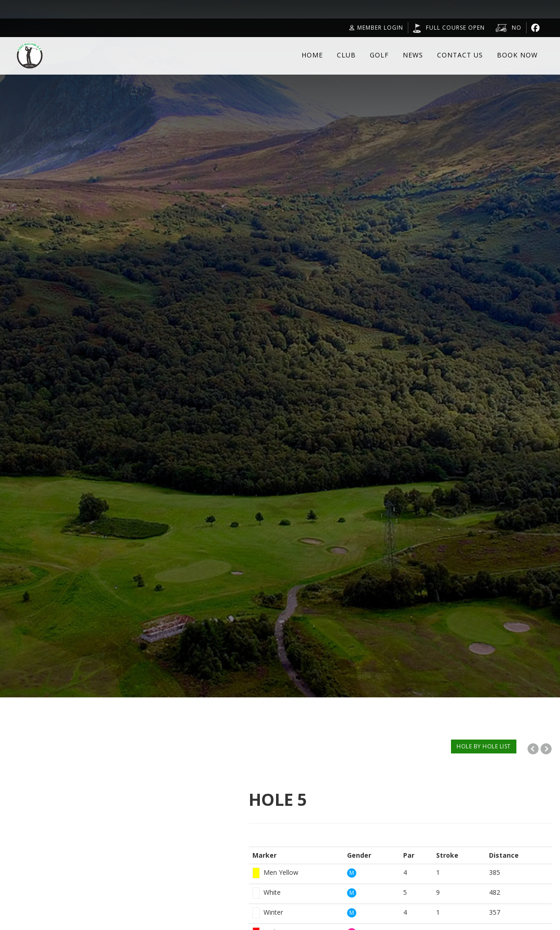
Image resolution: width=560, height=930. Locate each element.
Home (312, 55)
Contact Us (460, 55)
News (413, 55)
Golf (379, 55)
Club (346, 55)
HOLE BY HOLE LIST (484, 746)
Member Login (376, 28)
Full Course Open (455, 28)
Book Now (517, 55)
